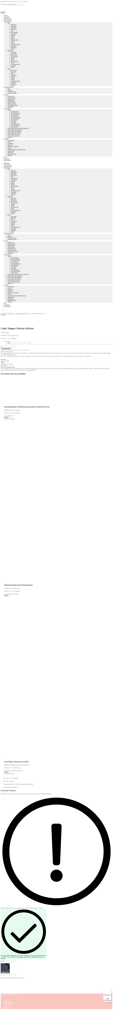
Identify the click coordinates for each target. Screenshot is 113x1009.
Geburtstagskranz (9, 87)
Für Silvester (14, 126)
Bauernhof (14, 26)
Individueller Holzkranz (54, 356)
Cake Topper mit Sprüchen (14, 129)
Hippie (13, 36)
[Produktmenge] (8, 347)
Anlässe (6, 139)
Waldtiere (13, 46)
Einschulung (7, 18)
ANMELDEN (5, 968)
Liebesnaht (4, 313)
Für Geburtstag (15, 114)
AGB (5, 1006)
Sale (5, 157)
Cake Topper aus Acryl (13, 134)
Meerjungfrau (14, 40)
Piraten (13, 43)
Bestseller (6, 17)
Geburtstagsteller (12, 93)
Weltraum (13, 47)
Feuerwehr (14, 33)
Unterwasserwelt (15, 44)
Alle (8, 23)
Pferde (12, 41)
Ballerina (13, 24)
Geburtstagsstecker (12, 105)
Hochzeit (9, 145)
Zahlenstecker (11, 100)
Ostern (9, 148)
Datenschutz (7, 1001)
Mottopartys (7, 167)
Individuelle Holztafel (31, 356)
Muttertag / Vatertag (12, 146)
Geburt (9, 142)
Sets (8, 88)
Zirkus (12, 49)
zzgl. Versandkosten (58, 394)
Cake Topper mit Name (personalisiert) (18, 128)
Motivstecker (11, 99)
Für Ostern (14, 120)
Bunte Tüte (14, 29)
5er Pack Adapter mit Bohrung (82, 356)
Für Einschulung (15, 113)
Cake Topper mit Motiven (14, 131)
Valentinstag (10, 151)
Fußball (13, 35)
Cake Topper (7, 108)
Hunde (13, 38)
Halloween (10, 152)
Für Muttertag (14, 119)
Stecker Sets (10, 96)
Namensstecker (11, 97)
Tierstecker (10, 107)
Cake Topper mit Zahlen (14, 132)
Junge (9, 68)
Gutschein (7, 158)
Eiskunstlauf (14, 32)
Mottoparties (7, 21)
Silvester (9, 155)
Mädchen (10, 50)
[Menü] (110, 990)
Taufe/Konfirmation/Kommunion (16, 149)
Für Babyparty (15, 111)
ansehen (6, 417)
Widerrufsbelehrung (9, 1003)
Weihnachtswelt (11, 154)
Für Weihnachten (15, 125)
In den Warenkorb (5, 348)
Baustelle (13, 27)
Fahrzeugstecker (11, 104)
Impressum (7, 1007)
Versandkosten (14, 335)
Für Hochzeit (14, 116)
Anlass (9, 110)
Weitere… (10, 137)
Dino (12, 30)
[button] (15, 350)
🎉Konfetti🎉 (8, 20)
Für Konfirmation (16, 117)
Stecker (6, 94)
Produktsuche (4, 4)
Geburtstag (10, 143)
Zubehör (9, 90)
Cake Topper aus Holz (13, 136)
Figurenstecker (11, 102)
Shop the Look (11, 91)
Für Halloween (15, 123)
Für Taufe (13, 122)
